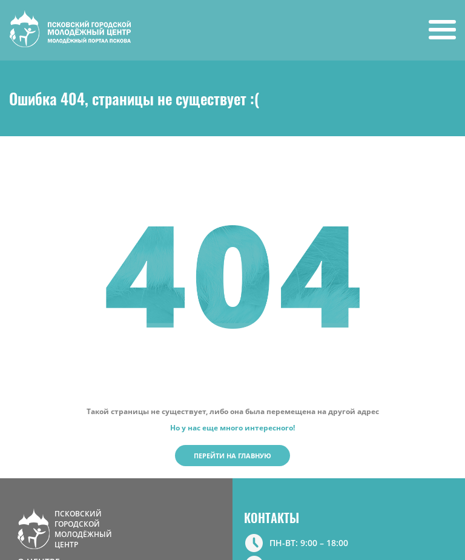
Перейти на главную (232, 455)
